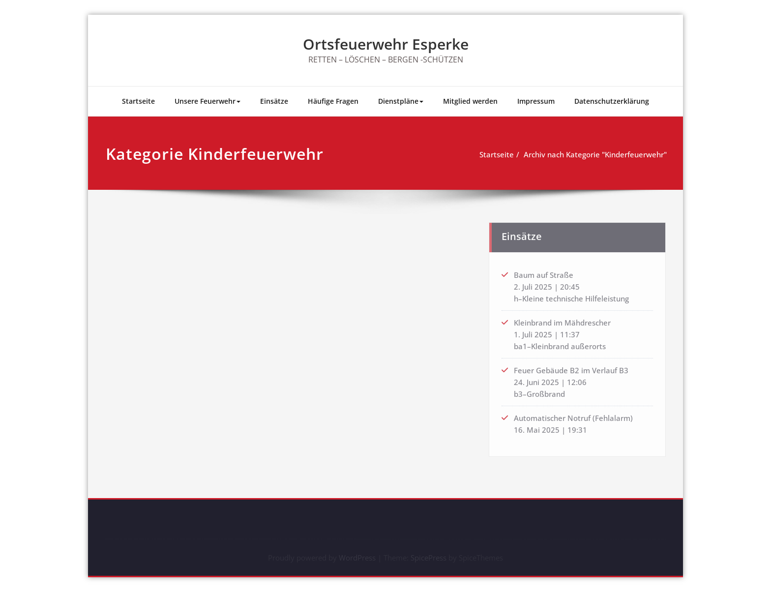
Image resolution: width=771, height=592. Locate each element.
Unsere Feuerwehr (207, 101)
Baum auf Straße (543, 272)
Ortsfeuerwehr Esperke (386, 44)
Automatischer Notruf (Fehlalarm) (573, 415)
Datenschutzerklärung (611, 101)
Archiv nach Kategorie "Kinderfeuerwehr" (596, 154)
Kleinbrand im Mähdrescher (562, 320)
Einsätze (274, 101)
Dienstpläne (400, 101)
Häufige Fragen (333, 101)
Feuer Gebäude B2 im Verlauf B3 (571, 368)
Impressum (536, 101)
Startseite (138, 101)
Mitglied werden (470, 101)
